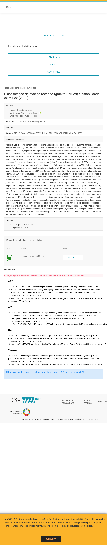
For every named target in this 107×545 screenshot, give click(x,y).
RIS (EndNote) (53, 57)
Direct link (73, 257)
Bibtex (53, 64)
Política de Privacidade (68, 402)
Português (19, 139)
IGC (15, 127)
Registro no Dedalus (53, 36)
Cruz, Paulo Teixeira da (24, 116)
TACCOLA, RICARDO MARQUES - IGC (31, 122)
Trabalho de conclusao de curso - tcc (20, 88)
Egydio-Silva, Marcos (24, 113)
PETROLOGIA (20, 133)
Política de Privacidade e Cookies (75, 526)
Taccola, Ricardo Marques (21, 110)
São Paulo (28, 225)
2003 (26, 227)
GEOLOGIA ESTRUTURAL (37, 133)
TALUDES (78, 133)
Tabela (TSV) (53, 72)
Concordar (51, 539)
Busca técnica (88, 402)
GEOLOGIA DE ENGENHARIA (61, 133)
